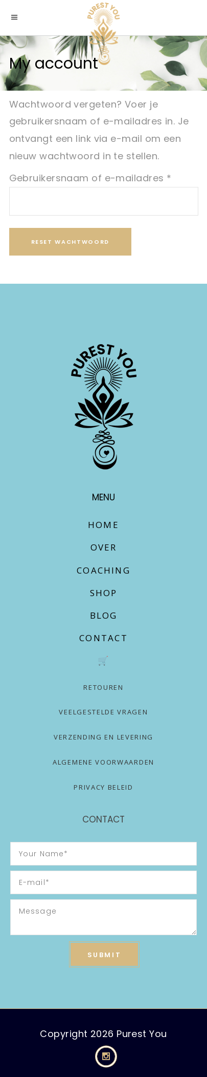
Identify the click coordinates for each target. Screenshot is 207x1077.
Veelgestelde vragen (103, 711)
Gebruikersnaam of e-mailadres (90, 178)
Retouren (103, 687)
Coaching (103, 570)
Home (103, 525)
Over (103, 547)
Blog (104, 615)
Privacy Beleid (103, 787)
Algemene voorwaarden (103, 762)
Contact (103, 638)
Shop (104, 593)
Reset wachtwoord (70, 242)
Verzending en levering (103, 737)
